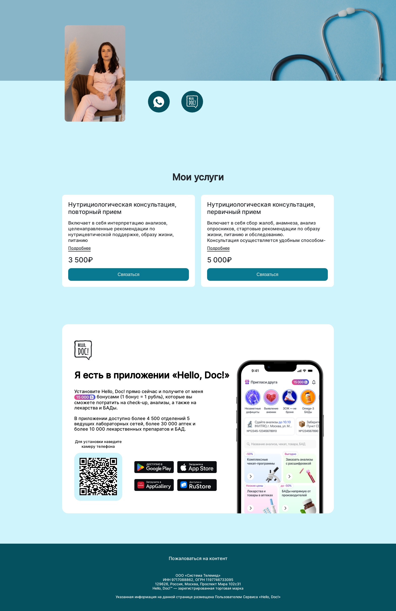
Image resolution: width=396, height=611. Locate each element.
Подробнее (79, 248)
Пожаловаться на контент (198, 558)
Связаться (128, 274)
